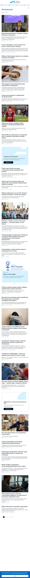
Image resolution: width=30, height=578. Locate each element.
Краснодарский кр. (12, 349)
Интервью (3, 502)
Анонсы (3, 62)
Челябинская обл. (12, 512)
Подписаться (8, 162)
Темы (3, 12)
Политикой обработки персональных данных (19, 573)
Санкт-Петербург (12, 52)
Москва (10, 40)
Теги (6, 12)
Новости (3, 40)
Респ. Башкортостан (12, 177)
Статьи (3, 130)
